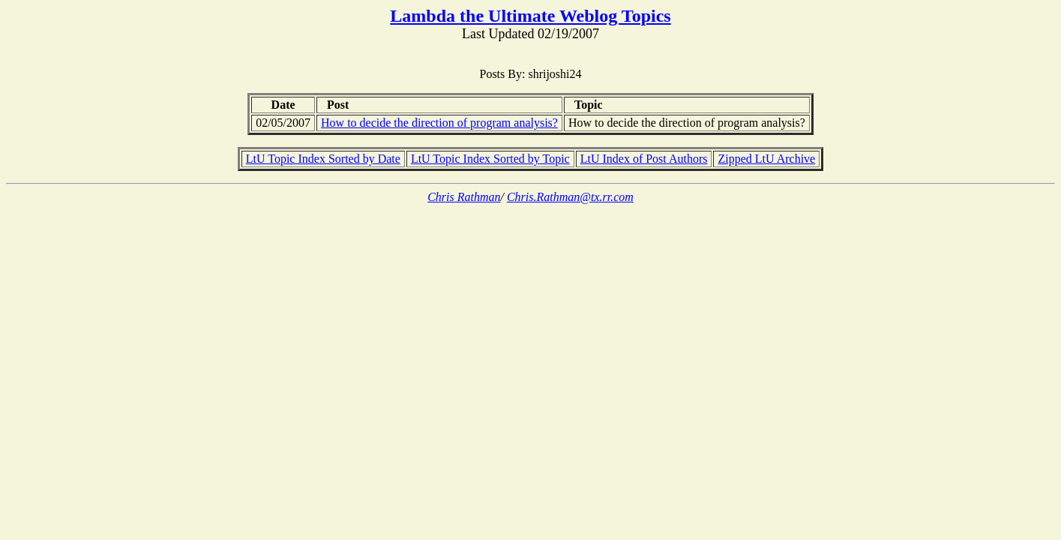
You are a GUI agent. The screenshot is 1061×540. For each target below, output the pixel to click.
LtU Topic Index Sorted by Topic (490, 158)
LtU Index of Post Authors (644, 158)
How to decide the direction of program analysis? (439, 122)
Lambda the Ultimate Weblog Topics (530, 16)
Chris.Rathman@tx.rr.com (570, 196)
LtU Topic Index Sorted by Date (323, 158)
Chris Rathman (463, 196)
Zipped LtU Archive (766, 158)
